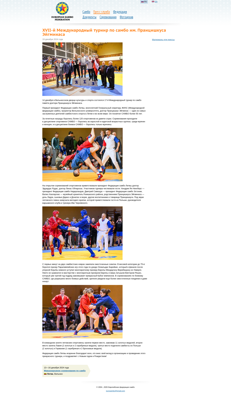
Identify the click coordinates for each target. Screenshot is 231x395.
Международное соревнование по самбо (65, 370)
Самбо (86, 11)
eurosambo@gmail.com (115, 391)
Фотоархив (126, 17)
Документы (89, 17)
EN (156, 2)
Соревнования (108, 17)
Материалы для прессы (163, 39)
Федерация (120, 11)
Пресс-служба (101, 11)
